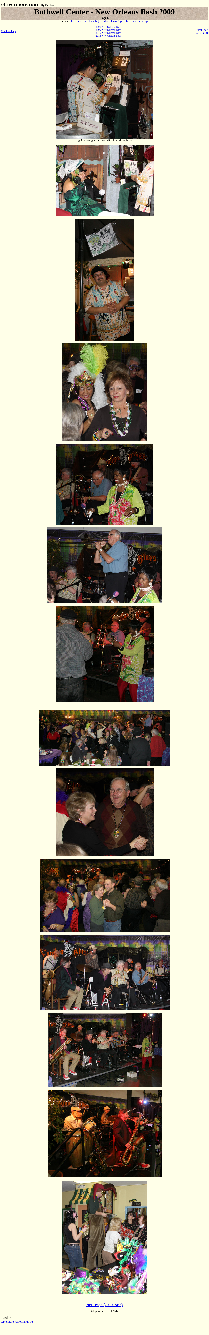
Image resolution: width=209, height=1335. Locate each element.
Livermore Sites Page (137, 21)
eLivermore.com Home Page (85, 21)
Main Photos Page (113, 21)
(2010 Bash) (201, 32)
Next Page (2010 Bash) (104, 1305)
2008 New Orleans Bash (108, 27)
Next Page (202, 29)
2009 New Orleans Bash (108, 29)
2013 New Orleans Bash (108, 35)
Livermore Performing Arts (17, 1321)
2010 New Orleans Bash (108, 32)
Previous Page (8, 31)
